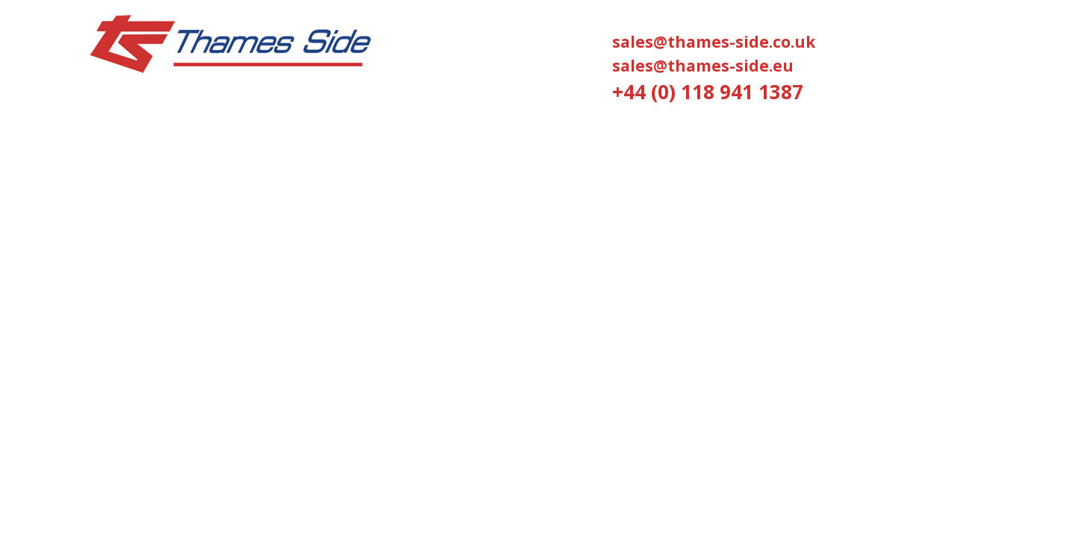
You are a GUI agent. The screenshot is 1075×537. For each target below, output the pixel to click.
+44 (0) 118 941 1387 (707, 91)
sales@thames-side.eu (703, 65)
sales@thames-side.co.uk (713, 41)
